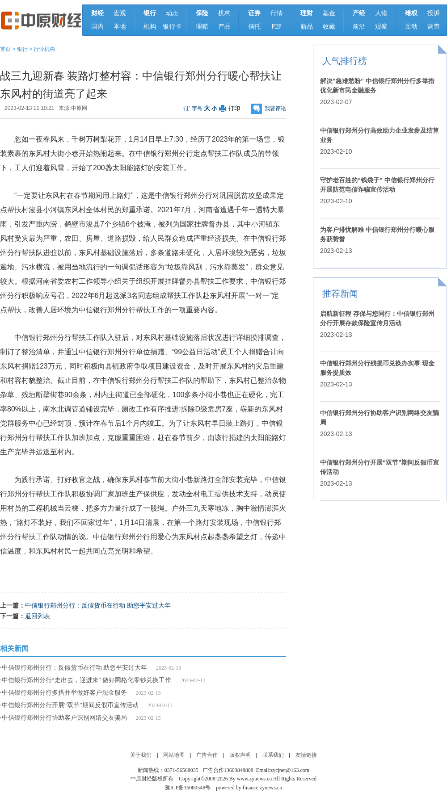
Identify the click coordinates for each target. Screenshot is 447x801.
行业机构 (44, 49)
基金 (329, 13)
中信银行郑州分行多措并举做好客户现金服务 (64, 692)
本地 (120, 26)
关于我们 (141, 755)
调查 (433, 26)
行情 (276, 13)
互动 (411, 26)
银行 (22, 49)
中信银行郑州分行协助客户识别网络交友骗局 (64, 717)
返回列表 (37, 616)
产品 (224, 26)
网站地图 (174, 755)
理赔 (202, 26)
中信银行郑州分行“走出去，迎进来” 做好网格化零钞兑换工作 (87, 680)
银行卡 (172, 26)
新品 (306, 26)
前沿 (359, 26)
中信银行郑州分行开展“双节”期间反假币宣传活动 (70, 705)
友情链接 (306, 755)
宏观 (120, 13)
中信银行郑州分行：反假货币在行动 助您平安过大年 (98, 605)
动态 (172, 13)
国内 (97, 26)
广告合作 (207, 755)
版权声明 (240, 755)
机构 (149, 26)
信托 (254, 26)
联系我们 (273, 755)
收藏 (329, 26)
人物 (381, 13)
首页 (5, 49)
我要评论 (275, 108)
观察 (381, 26)
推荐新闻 (340, 293)
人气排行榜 (344, 61)
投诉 (433, 13)
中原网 (79, 108)
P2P (276, 26)
